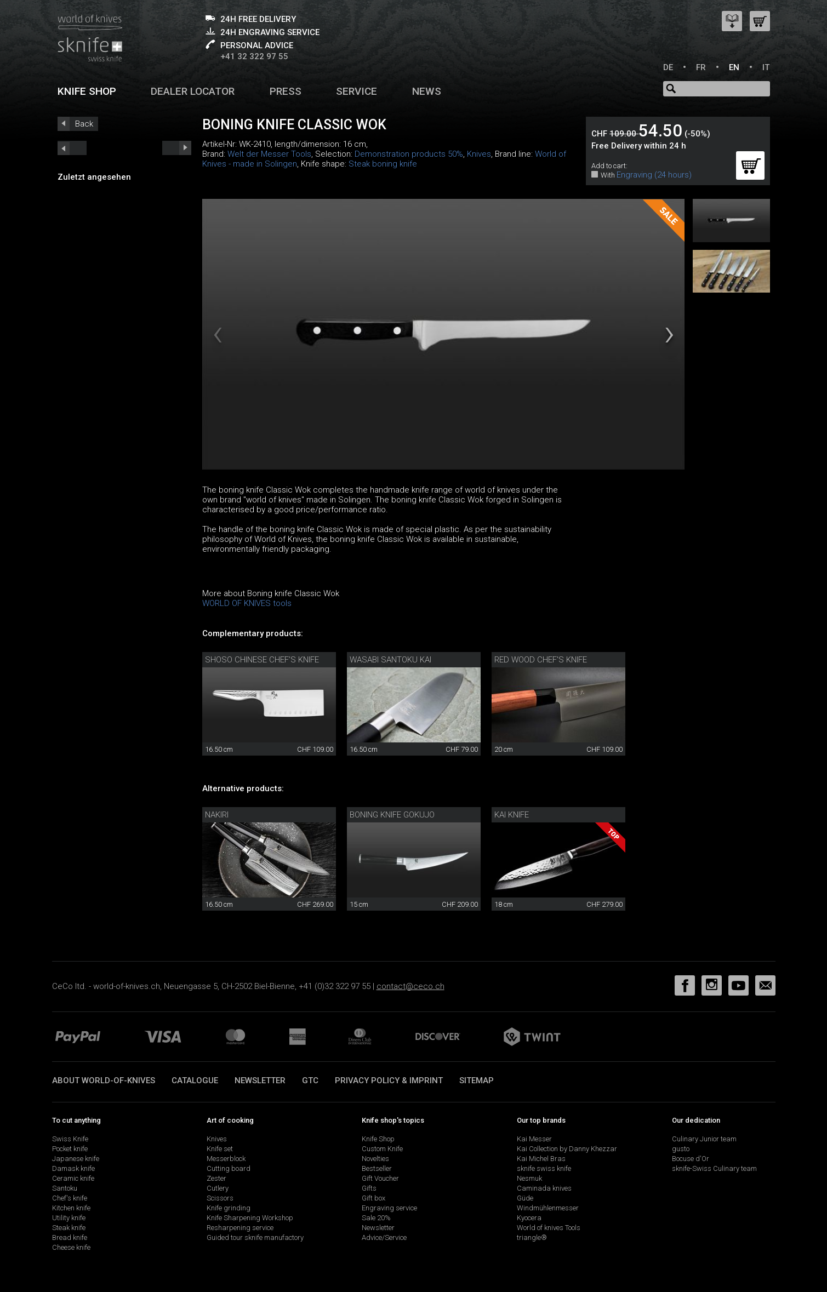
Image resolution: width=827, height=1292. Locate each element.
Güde (525, 1198)
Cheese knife (71, 1247)
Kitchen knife (71, 1208)
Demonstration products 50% (409, 154)
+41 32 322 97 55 (254, 56)
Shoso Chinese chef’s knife (262, 660)
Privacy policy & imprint (389, 1080)
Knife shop (87, 91)
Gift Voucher (380, 1178)
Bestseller (377, 1168)
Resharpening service (240, 1228)
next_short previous (72, 148)
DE (668, 67)
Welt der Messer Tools (269, 154)
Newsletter (260, 1080)
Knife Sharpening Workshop (250, 1218)
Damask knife (73, 1168)
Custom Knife (382, 1149)
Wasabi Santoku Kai (390, 660)
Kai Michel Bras (541, 1158)
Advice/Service (384, 1237)
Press (285, 91)
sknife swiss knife (544, 1168)
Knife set (220, 1149)
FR (701, 67)
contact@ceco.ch (410, 986)
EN (734, 67)
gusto (680, 1149)
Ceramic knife (73, 1178)
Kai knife (511, 815)
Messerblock (226, 1158)
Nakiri (217, 815)
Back (84, 124)
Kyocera (529, 1218)
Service (356, 91)
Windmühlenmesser (548, 1208)
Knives (479, 154)
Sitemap (476, 1080)
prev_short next (176, 148)
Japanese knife (75, 1158)
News (426, 91)
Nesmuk (529, 1178)
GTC (310, 1080)
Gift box (373, 1198)
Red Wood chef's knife (540, 660)
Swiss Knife (70, 1139)
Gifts (369, 1188)
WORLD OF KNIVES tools (247, 603)
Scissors (220, 1198)
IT (765, 67)
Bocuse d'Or (690, 1158)
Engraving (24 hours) (654, 175)
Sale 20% (376, 1218)
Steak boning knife (383, 164)
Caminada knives (544, 1188)
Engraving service (389, 1208)
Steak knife (68, 1228)
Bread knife (69, 1237)
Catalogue (195, 1080)
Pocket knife (70, 1149)
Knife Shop (378, 1139)
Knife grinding (228, 1208)
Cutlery (218, 1188)
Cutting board (228, 1168)
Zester (216, 1178)
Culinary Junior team (704, 1139)
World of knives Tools (548, 1228)
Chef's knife (69, 1198)
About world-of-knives (103, 1080)
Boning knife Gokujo (392, 815)
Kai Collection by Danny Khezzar (567, 1149)
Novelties (375, 1158)
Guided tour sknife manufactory (255, 1237)
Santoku (64, 1188)
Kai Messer (534, 1139)
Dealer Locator (193, 91)
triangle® (532, 1237)
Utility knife (68, 1218)
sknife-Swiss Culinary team (714, 1168)
